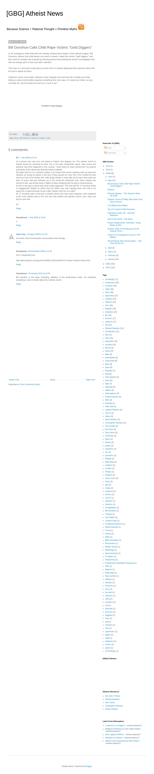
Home (52, 380)
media (107, 488)
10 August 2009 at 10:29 (36, 234)
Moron (108, 348)
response (109, 491)
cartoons (108, 596)
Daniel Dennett (111, 527)
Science (108, 318)
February (112, 255)
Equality (108, 403)
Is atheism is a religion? (115, 725)
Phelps (108, 472)
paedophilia (110, 357)
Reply (18, 208)
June (110, 177)
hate (107, 374)
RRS (107, 566)
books (107, 416)
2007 (108, 267)
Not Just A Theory (112, 696)
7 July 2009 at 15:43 (36, 217)
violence (108, 322)
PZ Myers (109, 556)
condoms (109, 602)
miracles (108, 625)
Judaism (108, 465)
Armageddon (110, 507)
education (109, 341)
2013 (108, 166)
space (107, 648)
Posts (108, 148)
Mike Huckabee (111, 540)
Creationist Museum (113, 524)
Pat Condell (110, 426)
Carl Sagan (110, 517)
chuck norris (110, 478)
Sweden (108, 582)
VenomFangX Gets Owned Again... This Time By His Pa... (124, 242)
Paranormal (110, 560)
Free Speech (110, 377)
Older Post (90, 380)
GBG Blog (109, 462)
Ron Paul (109, 429)
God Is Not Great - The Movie (120, 219)
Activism (108, 504)
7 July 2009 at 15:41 (28, 158)
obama (108, 442)
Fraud (107, 530)
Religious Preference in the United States (122, 729)
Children (42, 138)
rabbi (107, 638)
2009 (108, 173)
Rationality (109, 573)
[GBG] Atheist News (34, 13)
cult (106, 605)
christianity (109, 279)
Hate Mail (109, 406)
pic (106, 315)
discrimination (111, 419)
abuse (16, 138)
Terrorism (109, 586)
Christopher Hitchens (114, 423)
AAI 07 (108, 498)
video (48, 138)
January (111, 259)
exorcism (109, 612)
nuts (107, 628)
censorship (109, 361)
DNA (107, 400)
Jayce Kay (21, 234)
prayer (108, 446)
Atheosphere (110, 393)
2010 (108, 170)
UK (106, 325)
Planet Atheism (111, 709)
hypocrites (109, 296)
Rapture (108, 569)
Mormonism (110, 543)
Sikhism (108, 579)
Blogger (88, 766)
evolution (109, 286)
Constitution (110, 331)
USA (107, 338)
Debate (108, 459)
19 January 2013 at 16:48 (39, 273)
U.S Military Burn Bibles (117, 205)
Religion (108, 309)
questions (109, 449)
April (110, 248)
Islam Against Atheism (114, 734)
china (107, 599)
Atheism (108, 302)
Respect (108, 475)
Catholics (34, 138)
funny (107, 481)
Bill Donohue (25, 138)
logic (107, 384)
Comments (110, 153)
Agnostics (109, 455)
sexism (108, 644)
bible (107, 354)
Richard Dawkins (112, 328)
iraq (106, 622)
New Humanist (111, 553)
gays (107, 364)
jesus (107, 380)
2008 (108, 264)
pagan (107, 635)
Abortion (108, 501)
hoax (107, 618)
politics (108, 390)
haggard (108, 615)
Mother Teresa (111, 547)
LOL (107, 305)
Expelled (108, 371)
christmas (109, 436)
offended (109, 387)
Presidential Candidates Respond (119, 563)
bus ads (108, 592)
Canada (108, 514)
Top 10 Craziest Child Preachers (121, 209)
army (107, 589)
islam (107, 292)
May (110, 180)
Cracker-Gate (111, 521)
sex (106, 452)
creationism (110, 282)
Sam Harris (110, 432)
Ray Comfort (110, 576)
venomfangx (110, 651)
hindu (107, 439)
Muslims (111, 190)
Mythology (109, 550)
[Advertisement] (52, 355)
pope (107, 367)
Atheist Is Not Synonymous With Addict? (122, 741)
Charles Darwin (111, 397)
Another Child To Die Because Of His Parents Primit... (123, 230)
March (111, 252)
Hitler (107, 537)
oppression (110, 631)
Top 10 (108, 413)
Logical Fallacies (112, 410)
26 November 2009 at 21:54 (40, 251)
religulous (109, 641)
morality (108, 345)
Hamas (108, 534)
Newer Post (14, 380)
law (106, 335)
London (108, 468)
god (106, 485)
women (108, 494)
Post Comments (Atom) (30, 384)
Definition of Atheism (114, 738)
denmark (109, 609)
